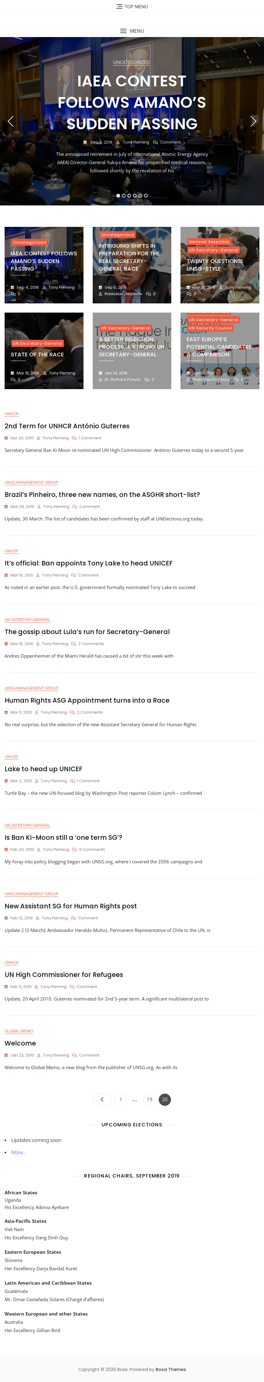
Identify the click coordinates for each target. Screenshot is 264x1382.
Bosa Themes (171, 1369)
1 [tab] (118, 195)
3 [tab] (129, 195)
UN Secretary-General (213, 250)
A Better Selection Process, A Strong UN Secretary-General (131, 346)
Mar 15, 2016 (27, 373)
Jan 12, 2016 (203, 373)
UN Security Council (210, 328)
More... (18, 1152)
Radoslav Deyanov (123, 294)
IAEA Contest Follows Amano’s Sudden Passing (132, 102)
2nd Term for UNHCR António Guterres (67, 426)
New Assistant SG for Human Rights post (71, 906)
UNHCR (11, 413)
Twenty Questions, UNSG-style (214, 264)
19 (151, 1098)
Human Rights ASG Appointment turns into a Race (87, 700)
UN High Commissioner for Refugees (64, 974)
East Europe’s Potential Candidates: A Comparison (220, 346)
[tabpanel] (132, 121)
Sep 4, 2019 (100, 142)
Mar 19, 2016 (203, 287)
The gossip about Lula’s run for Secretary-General (87, 631)
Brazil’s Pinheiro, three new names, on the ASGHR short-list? (102, 494)
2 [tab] (123, 195)
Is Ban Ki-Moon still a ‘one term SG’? (63, 837)
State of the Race (37, 354)
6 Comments (92, 850)
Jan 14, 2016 (115, 373)
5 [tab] (140, 195)
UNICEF (11, 551)
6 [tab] (146, 195)
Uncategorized (131, 62)
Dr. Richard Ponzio (122, 379)
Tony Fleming (135, 142)
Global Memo (19, 1031)
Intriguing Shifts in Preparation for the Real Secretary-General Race (129, 257)
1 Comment (90, 438)
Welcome (20, 1043)
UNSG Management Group (31, 482)
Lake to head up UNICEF (43, 768)
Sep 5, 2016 (115, 287)
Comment (170, 142)
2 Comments (91, 644)
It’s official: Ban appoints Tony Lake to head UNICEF (89, 563)
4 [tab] (135, 195)
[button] (132, 31)
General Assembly (209, 242)
